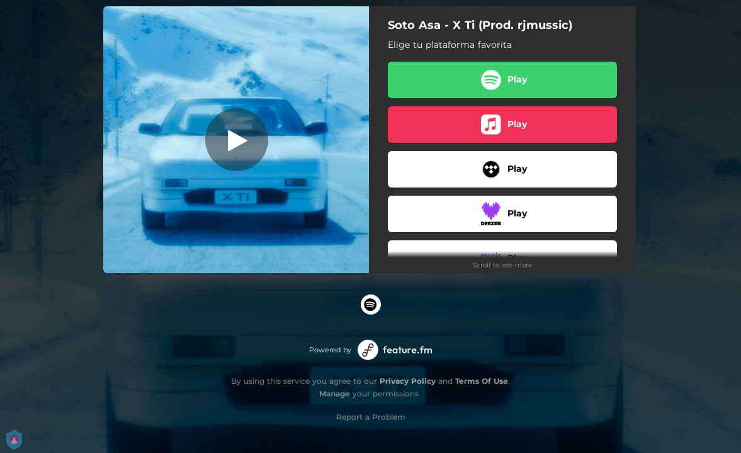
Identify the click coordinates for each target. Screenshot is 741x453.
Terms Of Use (481, 381)
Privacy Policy (408, 381)
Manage (334, 393)
